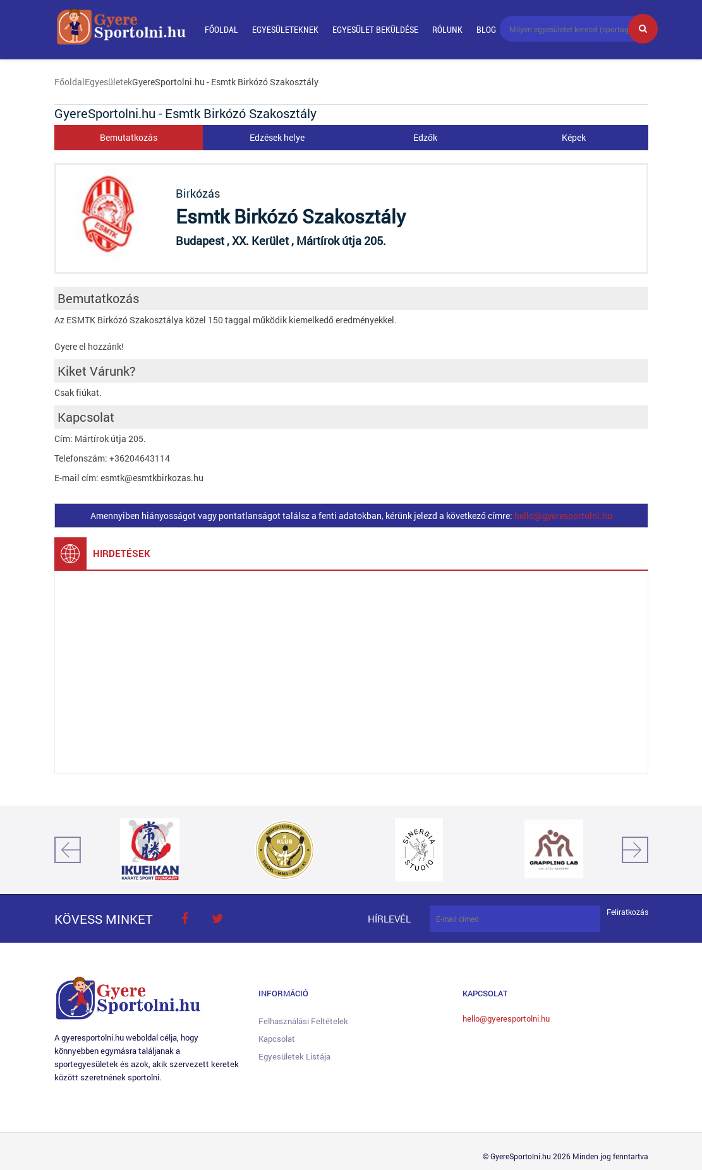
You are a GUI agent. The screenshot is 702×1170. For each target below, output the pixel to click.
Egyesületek (108, 82)
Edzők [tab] (425, 137)
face (185, 918)
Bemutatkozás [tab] (128, 137)
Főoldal (221, 29)
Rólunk (447, 29)
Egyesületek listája (294, 1056)
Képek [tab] (574, 137)
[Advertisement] (351, 672)
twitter (218, 918)
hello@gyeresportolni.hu (563, 516)
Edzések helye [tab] (277, 137)
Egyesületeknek (285, 29)
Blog (486, 29)
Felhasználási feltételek (303, 1021)
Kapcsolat (276, 1038)
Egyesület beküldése (375, 29)
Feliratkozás (627, 912)
